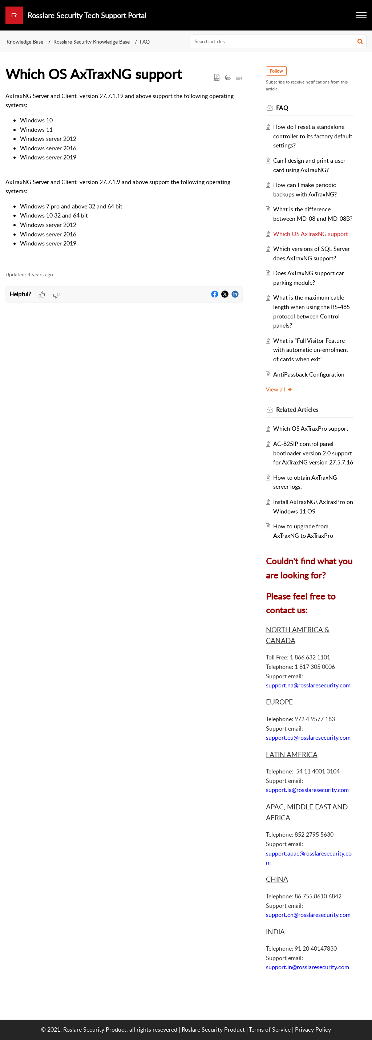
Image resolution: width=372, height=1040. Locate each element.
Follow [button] (276, 71)
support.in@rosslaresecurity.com (307, 967)
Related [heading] (297, 410)
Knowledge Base (25, 41)
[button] (360, 41)
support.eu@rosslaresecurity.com (308, 738)
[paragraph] (124, 178)
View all (279, 389)
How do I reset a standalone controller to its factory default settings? (312, 136)
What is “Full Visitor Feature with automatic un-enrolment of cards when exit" (310, 350)
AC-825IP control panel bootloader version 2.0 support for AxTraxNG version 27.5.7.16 (313, 453)
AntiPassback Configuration (308, 374)
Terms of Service (270, 1029)
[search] (279, 41)
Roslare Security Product (213, 1029)
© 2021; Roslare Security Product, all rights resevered (109, 1029)
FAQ (145, 41)
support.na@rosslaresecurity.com (308, 685)
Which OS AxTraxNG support (310, 234)
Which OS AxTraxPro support (310, 428)
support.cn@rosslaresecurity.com (308, 915)
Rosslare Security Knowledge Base (91, 41)
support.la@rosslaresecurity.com (307, 790)
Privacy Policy (313, 1029)
